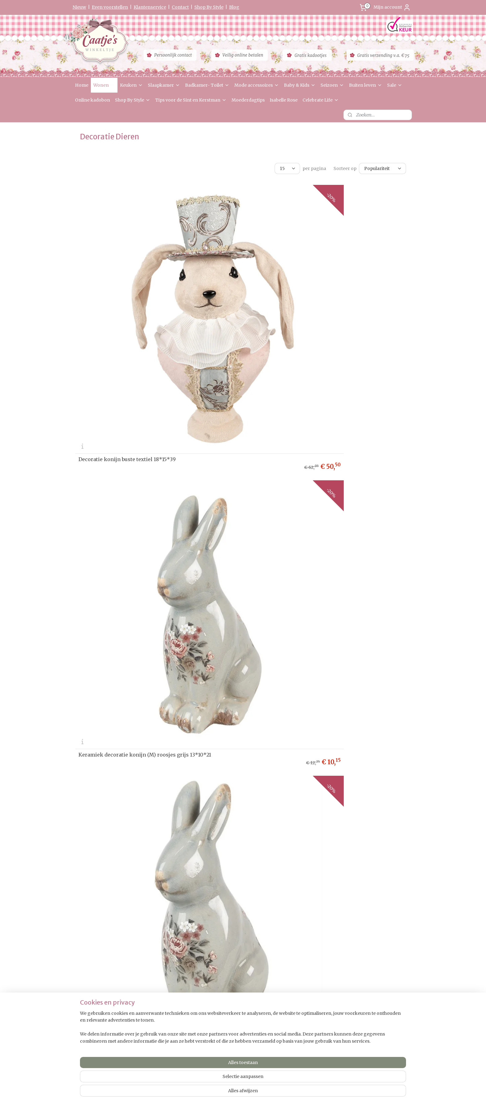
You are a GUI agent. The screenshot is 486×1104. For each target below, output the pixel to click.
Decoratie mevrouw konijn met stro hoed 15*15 (236, 432)
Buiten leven (365, 85)
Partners (83, 975)
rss (237, 1092)
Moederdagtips (248, 100)
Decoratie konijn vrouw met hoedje (122, 704)
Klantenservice (150, 7)
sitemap (224, 1092)
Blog (234, 7)
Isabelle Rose (284, 100)
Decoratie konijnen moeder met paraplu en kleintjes (356, 838)
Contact (180, 7)
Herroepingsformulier (96, 957)
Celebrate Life (321, 100)
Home (81, 85)
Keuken (131, 85)
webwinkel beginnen (261, 1092)
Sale (394, 85)
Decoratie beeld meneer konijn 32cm (237, 569)
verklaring (99, 945)
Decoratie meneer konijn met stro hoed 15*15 (355, 432)
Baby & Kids (300, 85)
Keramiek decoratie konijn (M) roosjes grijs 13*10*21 (240, 297)
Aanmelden (229, 971)
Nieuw (79, 7)
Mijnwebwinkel (316, 1092)
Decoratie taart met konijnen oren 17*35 (355, 704)
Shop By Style (208, 7)
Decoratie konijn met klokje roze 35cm (354, 569)
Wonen (104, 85)
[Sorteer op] (382, 168)
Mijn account (392, 7)
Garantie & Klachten (93, 951)
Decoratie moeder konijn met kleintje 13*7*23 (125, 838)
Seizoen (332, 85)
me (84, 921)
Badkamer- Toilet (207, 85)
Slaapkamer (164, 85)
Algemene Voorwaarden (97, 963)
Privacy (82, 945)
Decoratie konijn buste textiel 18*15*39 (127, 298)
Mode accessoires (256, 85)
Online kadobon (92, 100)
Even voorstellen (110, 7)
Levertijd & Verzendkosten (100, 933)
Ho (78, 921)
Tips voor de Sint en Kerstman (191, 100)
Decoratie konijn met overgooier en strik (236, 702)
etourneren (88, 939)
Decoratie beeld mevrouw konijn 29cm (126, 569)
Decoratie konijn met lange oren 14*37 (126, 434)
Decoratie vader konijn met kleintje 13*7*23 (236, 838)
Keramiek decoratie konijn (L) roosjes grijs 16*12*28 (353, 297)
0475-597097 (368, 973)
